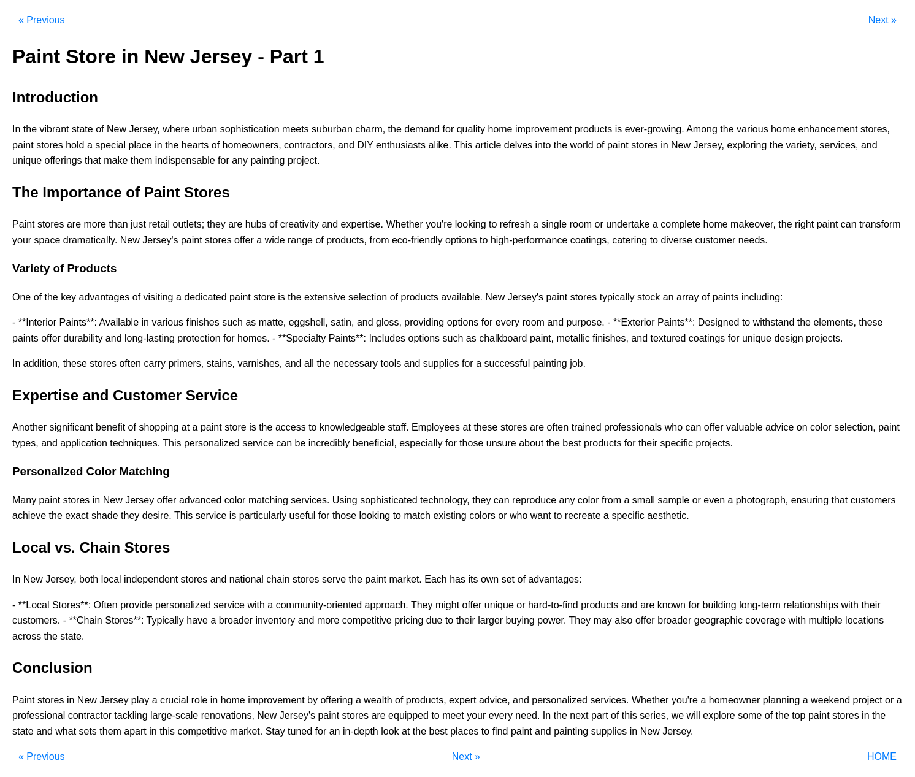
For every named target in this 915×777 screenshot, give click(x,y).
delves (518, 145)
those (471, 443)
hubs (256, 224)
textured (668, 338)
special (110, 145)
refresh (515, 224)
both (88, 579)
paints (726, 297)
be (300, 443)
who (674, 427)
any (240, 160)
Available (119, 322)
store (264, 297)
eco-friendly (417, 240)
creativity (299, 224)
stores (49, 145)
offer (244, 240)
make (116, 160)
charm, (370, 129)
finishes (202, 322)
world (581, 145)
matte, (272, 322)
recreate (583, 515)
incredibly (329, 443)
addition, (42, 363)
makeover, (753, 224)
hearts (195, 145)
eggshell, (308, 322)
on (802, 427)
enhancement (828, 129)
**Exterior (634, 322)
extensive (325, 297)
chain (277, 579)
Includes (387, 338)
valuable (744, 427)
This (463, 145)
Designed (719, 322)
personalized (212, 443)
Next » (882, 20)
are (74, 224)
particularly (262, 515)
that (93, 160)
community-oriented (319, 605)
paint (23, 145)
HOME (882, 756)
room (581, 224)
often (130, 363)
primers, (186, 363)
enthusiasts (401, 145)
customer (715, 240)
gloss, (389, 322)
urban (204, 129)
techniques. (135, 443)
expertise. (362, 224)
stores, (875, 129)
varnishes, (259, 363)
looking (470, 224)
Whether (404, 224)
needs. (753, 240)
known (671, 605)
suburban (332, 129)
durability (82, 338)
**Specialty (302, 338)
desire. (157, 515)
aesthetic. (668, 515)
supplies (441, 363)
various (752, 129)
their (647, 443)
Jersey (139, 500)
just (138, 224)
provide (136, 605)
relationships (810, 605)
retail (159, 224)
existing (449, 515)
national (246, 579)
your (21, 240)
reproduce (534, 500)
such (232, 322)
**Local (34, 605)
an (668, 297)
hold (75, 145)
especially (420, 443)
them (142, 160)
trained (587, 427)
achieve (29, 515)
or (599, 224)
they (216, 224)
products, (346, 240)
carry (155, 363)
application (83, 443)
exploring (747, 145)
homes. (253, 338)
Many (24, 500)
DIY (365, 145)
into (543, 145)
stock (648, 297)
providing (424, 322)
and (346, 145)
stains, (221, 363)
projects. (824, 338)
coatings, (590, 240)
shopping (158, 427)
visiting (159, 297)
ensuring (810, 500)
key (68, 297)
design (788, 338)
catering (629, 240)
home (500, 129)
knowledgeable (352, 427)
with (255, 605)
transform (880, 224)
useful (302, 515)
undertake (627, 224)
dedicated (205, 297)
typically (617, 297)
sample (674, 500)
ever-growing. (654, 129)
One (21, 297)
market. (405, 579)
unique (27, 160)
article (488, 145)
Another (29, 427)
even (714, 500)
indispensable (185, 160)
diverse (676, 240)
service (258, 443)
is (618, 129)
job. (578, 363)
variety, (801, 145)
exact (76, 515)
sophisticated (388, 500)
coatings (707, 338)
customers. (36, 620)
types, (25, 443)
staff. (398, 427)
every (507, 322)
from (379, 240)
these (870, 322)
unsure (501, 443)
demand (422, 129)
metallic (573, 338)
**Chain (85, 620)
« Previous (41, 20)
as (250, 322)
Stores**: (71, 605)
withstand (774, 322)
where (176, 129)
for (448, 129)
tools (390, 363)
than (118, 224)
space (47, 240)
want (540, 515)
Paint (23, 224)
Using (345, 500)
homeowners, (252, 145)
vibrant (54, 129)
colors (482, 515)
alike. (439, 145)
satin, (342, 322)
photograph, (762, 500)
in (158, 145)
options (461, 240)
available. (462, 297)
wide (275, 240)
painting (267, 160)
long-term (760, 605)
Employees (436, 427)
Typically (165, 620)
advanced (200, 500)
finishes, (610, 338)
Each (435, 579)
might (447, 605)
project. (304, 160)
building (720, 605)
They (422, 605)
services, (838, 145)
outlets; (189, 224)
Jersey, (144, 129)
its (473, 579)
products (593, 129)
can (849, 224)
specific (676, 443)
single (554, 224)
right (804, 224)
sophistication (250, 129)
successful (507, 363)
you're (439, 224)
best (571, 443)
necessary (355, 363)
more (95, 224)
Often (106, 605)
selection (367, 297)
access (290, 427)
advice (779, 427)
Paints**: (77, 322)
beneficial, (375, 443)
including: (762, 297)
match (417, 515)
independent (151, 579)
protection (198, 338)
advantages (104, 297)
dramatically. (90, 240)
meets (295, 129)
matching (268, 500)
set (508, 579)
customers (873, 500)
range (300, 240)
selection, (855, 427)
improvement (543, 129)
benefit (110, 427)
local (111, 579)
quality (471, 129)
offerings (63, 160)
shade (104, 515)
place (140, 145)
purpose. (586, 322)
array (687, 297)
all (309, 363)
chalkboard (503, 338)
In (16, 129)
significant (71, 427)
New (116, 129)
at (186, 427)
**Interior (37, 322)
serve (334, 579)
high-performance (529, 240)
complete (680, 224)
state (82, 129)
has (457, 579)
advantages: (554, 579)
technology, (445, 500)
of (100, 129)
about (531, 443)
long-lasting (149, 338)
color (821, 427)
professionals (633, 427)
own (490, 579)
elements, (834, 322)
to (493, 224)
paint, (542, 338)
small (643, 500)
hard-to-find (553, 605)
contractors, (309, 145)
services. (310, 500)
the (30, 129)
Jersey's (160, 240)
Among (702, 129)
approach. (386, 605)
